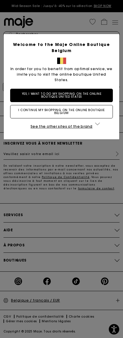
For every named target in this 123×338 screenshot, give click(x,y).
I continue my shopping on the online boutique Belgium (61, 111)
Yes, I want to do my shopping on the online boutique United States (62, 95)
